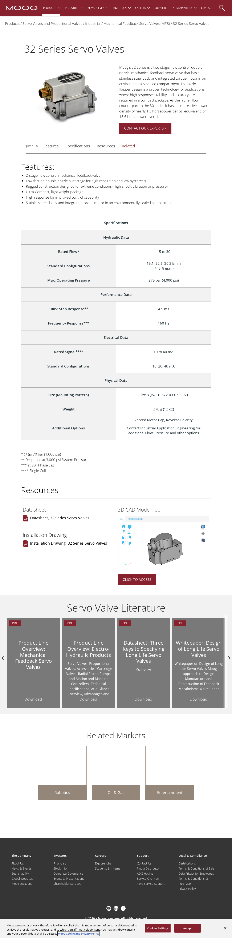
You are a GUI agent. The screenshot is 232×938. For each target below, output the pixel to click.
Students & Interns (107, 868)
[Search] (222, 6)
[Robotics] (62, 773)
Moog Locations (22, 884)
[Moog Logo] (21, 7)
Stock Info (60, 868)
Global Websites (22, 879)
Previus (3, 658)
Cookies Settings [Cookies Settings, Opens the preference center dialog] (157, 928)
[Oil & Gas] (116, 773)
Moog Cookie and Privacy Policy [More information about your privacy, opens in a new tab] (78, 933)
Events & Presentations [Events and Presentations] (68, 879)
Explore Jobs (103, 863)
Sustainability (20, 873)
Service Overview (148, 879)
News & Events (22, 868)
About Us (18, 863)
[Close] (225, 928)
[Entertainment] (169, 773)
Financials (59, 863)
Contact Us (144, 863)
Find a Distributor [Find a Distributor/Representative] (148, 868)
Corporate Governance (68, 873)
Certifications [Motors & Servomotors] (187, 863)
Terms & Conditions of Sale (196, 868)
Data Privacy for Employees (196, 873)
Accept (187, 928)
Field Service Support (151, 884)
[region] (116, 928)
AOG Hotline (145, 873)
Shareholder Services (67, 884)
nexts (229, 658)
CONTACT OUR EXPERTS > (145, 128)
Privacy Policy (187, 889)
